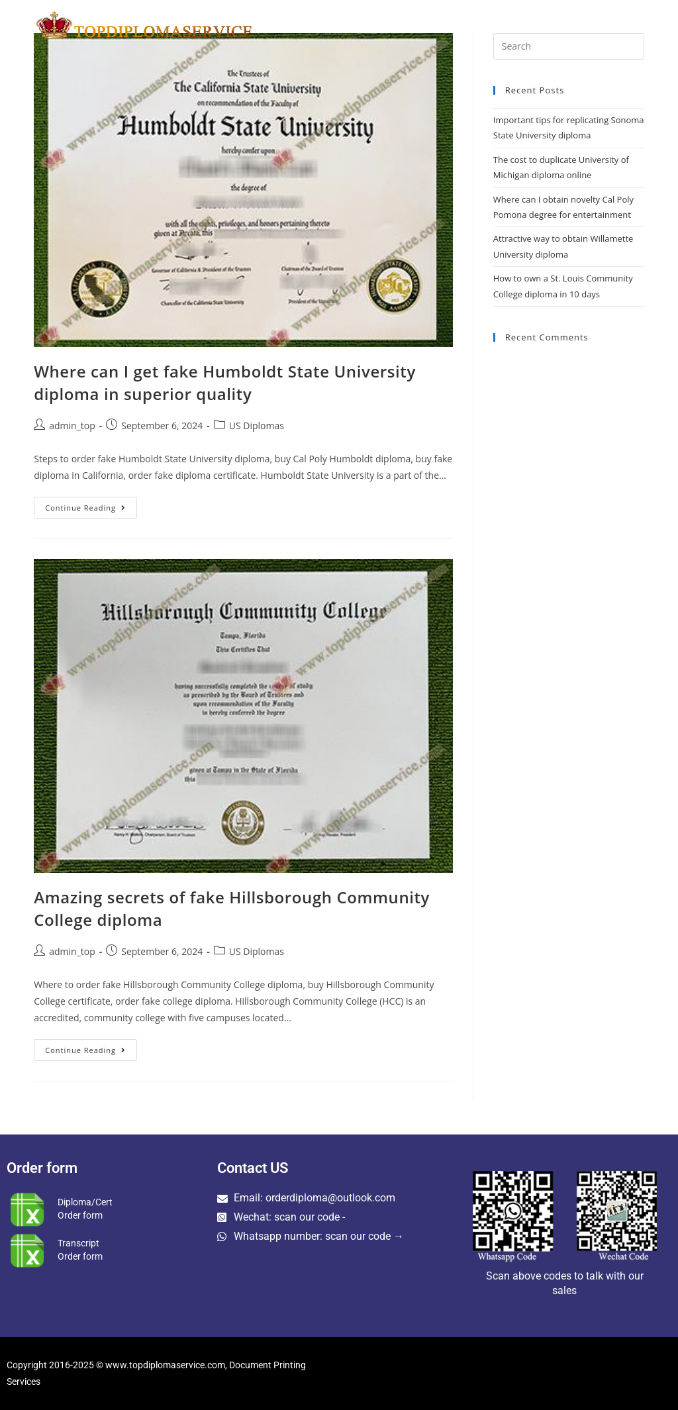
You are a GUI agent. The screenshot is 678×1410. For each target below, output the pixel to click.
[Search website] (641, 24)
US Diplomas (256, 425)
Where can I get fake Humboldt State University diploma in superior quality (225, 382)
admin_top (72, 425)
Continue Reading (91, 505)
